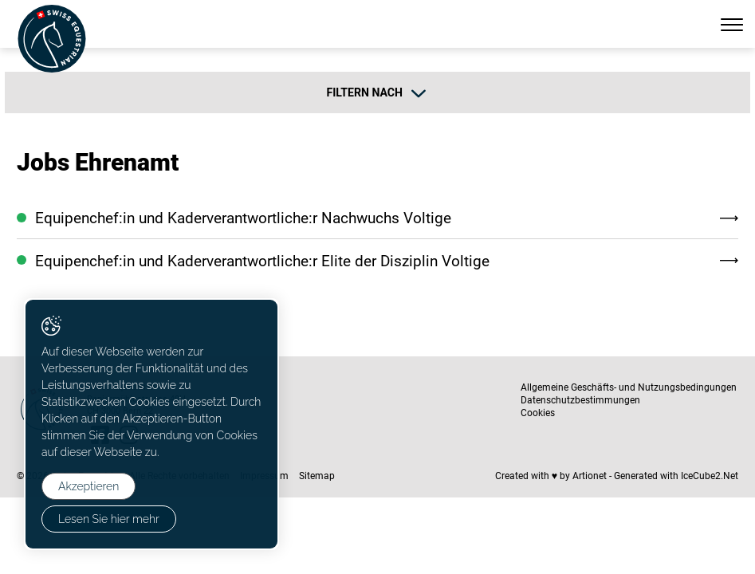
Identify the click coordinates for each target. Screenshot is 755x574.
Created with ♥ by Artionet (551, 476)
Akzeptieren (88, 486)
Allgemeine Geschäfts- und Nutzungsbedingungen (629, 387)
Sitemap (317, 476)
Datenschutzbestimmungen (580, 400)
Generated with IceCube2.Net (676, 476)
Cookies (538, 413)
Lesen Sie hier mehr (108, 519)
